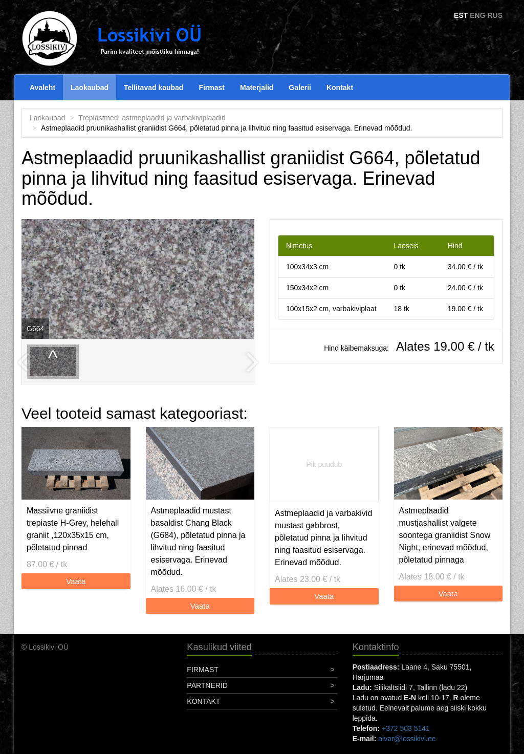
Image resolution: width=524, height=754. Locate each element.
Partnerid (207, 685)
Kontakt (339, 87)
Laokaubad (89, 87)
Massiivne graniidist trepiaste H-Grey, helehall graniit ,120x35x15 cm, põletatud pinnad (73, 529)
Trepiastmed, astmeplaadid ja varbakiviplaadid (151, 118)
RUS (495, 15)
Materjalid (256, 87)
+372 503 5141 (406, 728)
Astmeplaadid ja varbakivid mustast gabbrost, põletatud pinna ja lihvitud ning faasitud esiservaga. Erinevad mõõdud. (323, 538)
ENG (477, 15)
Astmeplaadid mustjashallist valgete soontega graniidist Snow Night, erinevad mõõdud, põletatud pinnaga (445, 535)
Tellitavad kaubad (153, 87)
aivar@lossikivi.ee (406, 739)
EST (461, 15)
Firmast (212, 87)
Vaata (75, 581)
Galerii (300, 87)
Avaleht (42, 87)
